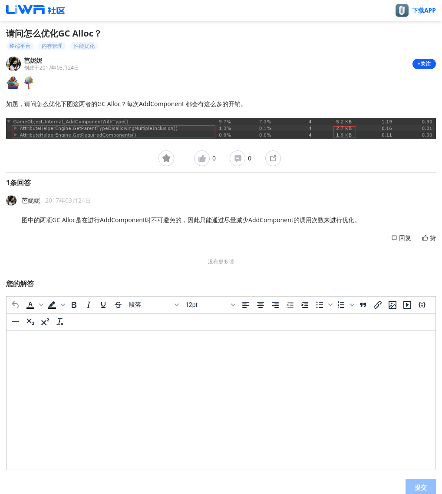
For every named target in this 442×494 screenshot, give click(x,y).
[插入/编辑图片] (392, 304)
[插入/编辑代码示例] (422, 304)
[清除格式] (60, 321)
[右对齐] (275, 304)
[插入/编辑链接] (377, 304)
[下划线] (103, 304)
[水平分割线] (15, 321)
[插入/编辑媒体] (407, 304)
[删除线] (118, 304)
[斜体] (88, 304)
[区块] (153, 304)
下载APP (424, 10)
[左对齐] (245, 304)
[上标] (45, 321)
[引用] (363, 304)
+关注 (424, 63)
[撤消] (15, 304)
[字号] (210, 304)
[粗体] (73, 304)
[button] (34, 304)
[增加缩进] (304, 304)
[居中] (260, 304)
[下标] (30, 321)
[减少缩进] (290, 304)
